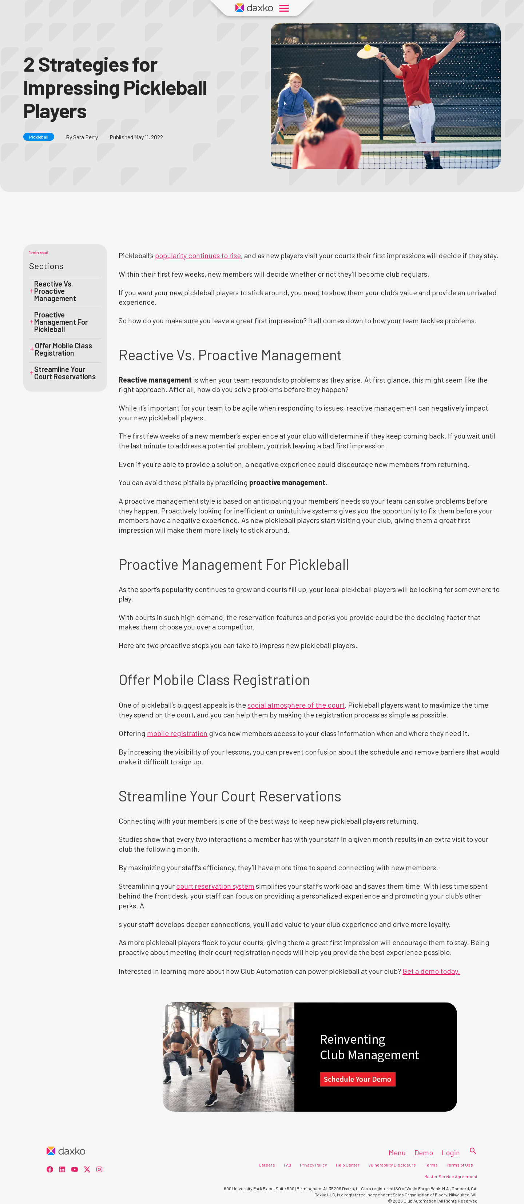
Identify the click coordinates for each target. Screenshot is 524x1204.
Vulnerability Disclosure (392, 1164)
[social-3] (87, 1170)
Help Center (348, 1164)
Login (451, 1152)
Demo (423, 1152)
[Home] (66, 1151)
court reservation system (215, 885)
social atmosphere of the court (296, 704)
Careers (267, 1164)
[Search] (470, 1151)
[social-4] (99, 1170)
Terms (431, 1164)
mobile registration (177, 733)
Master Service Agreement (450, 1176)
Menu (397, 1152)
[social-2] (74, 1170)
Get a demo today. (431, 971)
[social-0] (50, 1170)
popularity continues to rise (198, 255)
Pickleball (38, 136)
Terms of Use (459, 1164)
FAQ (287, 1164)
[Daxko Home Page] (254, 8)
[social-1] (62, 1170)
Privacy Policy (313, 1164)
